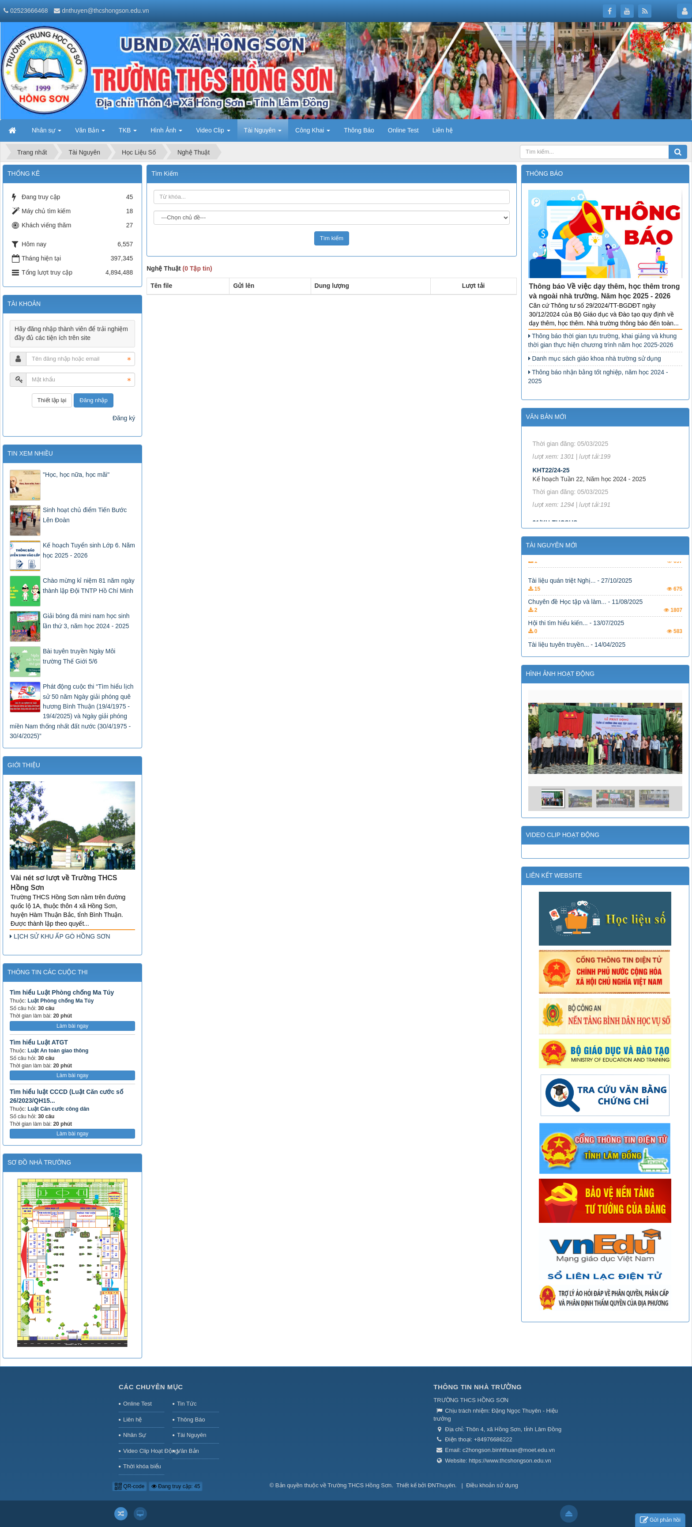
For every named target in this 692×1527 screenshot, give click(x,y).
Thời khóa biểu (142, 1466)
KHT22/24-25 (551, 512)
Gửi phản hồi (660, 1520)
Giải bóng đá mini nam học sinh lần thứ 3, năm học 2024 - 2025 (86, 620)
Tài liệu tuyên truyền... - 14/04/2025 (577, 565)
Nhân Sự (134, 1435)
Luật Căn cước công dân (58, 1109)
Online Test (137, 1403)
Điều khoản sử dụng (492, 1485)
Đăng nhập (93, 400)
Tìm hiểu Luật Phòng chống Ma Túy (62, 992)
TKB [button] (128, 133)
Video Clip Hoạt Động (143, 1451)
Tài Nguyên (191, 1435)
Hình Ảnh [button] (166, 133)
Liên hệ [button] (442, 130)
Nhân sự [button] (46, 133)
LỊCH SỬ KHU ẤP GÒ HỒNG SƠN (60, 936)
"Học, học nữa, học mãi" (76, 474)
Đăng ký (124, 418)
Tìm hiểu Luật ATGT (39, 1042)
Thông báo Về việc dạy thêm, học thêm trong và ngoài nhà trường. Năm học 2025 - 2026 (604, 291)
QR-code (129, 1486)
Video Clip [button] (213, 133)
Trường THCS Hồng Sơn (359, 1485)
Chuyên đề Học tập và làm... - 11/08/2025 (585, 635)
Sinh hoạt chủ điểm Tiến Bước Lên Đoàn (85, 514)
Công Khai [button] (312, 133)
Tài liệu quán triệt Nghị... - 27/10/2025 (580, 614)
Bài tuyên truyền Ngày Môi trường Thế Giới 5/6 (79, 656)
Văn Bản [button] (90, 133)
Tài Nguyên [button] (263, 133)
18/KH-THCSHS (555, 455)
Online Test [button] (403, 130)
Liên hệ (132, 1419)
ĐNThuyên (441, 1485)
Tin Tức (186, 1403)
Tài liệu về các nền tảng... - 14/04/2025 (582, 586)
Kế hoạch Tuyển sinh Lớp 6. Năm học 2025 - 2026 (89, 550)
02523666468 (29, 10)
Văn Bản (188, 1451)
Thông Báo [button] (359, 130)
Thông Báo (191, 1419)
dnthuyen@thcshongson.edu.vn (105, 10)
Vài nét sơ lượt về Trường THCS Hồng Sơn (64, 883)
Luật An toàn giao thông (57, 1051)
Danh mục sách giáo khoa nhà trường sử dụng (594, 358)
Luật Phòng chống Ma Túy (60, 1001)
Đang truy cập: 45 (175, 1486)
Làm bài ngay (72, 1026)
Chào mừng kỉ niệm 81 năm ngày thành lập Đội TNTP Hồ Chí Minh (89, 585)
